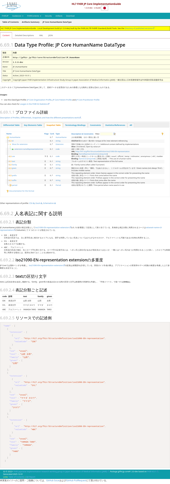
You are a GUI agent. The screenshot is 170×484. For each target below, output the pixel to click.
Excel (38, 203)
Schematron (48, 203)
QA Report (30, 476)
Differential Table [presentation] (11, 124)
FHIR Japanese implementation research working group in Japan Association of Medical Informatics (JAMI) (60, 471)
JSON (50, 35)
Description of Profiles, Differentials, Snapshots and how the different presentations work (39, 117)
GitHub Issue (53, 480)
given (14, 167)
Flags (46, 133)
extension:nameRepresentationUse (28, 148)
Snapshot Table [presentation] (53, 124)
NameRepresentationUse (89, 153)
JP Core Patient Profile (62, 99)
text (13, 161)
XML (41, 35)
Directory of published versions (138, 28)
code (58, 148)
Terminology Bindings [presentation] (75, 124)
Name (9, 133)
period (14, 185)
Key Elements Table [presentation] (33, 124)
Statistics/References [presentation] (115, 124)
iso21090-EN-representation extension (52, 227)
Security (48, 16)
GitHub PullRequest (76, 480)
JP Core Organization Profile (39, 99)
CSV (31, 203)
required (103, 153)
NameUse (83, 158)
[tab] (11, 125)
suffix (14, 180)
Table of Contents (16, 476)
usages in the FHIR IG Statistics (33, 103)
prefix (14, 175)
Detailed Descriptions (24, 35)
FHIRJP (5, 16)
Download (70, 16)
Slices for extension (20, 144)
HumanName (14, 137)
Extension (60, 144)
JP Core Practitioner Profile (88, 99)
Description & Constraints (82, 133)
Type (58, 133)
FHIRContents (34, 16)
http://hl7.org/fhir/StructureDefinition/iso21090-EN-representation (103, 151)
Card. (52, 133)
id (12, 140)
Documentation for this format (20, 190)
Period (58, 185)
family (14, 164)
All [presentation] (131, 124)
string (58, 140)
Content (6, 35)
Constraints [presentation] (95, 124)
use (13, 156)
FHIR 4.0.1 (151, 471)
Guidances (17, 16)
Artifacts (59, 16)
